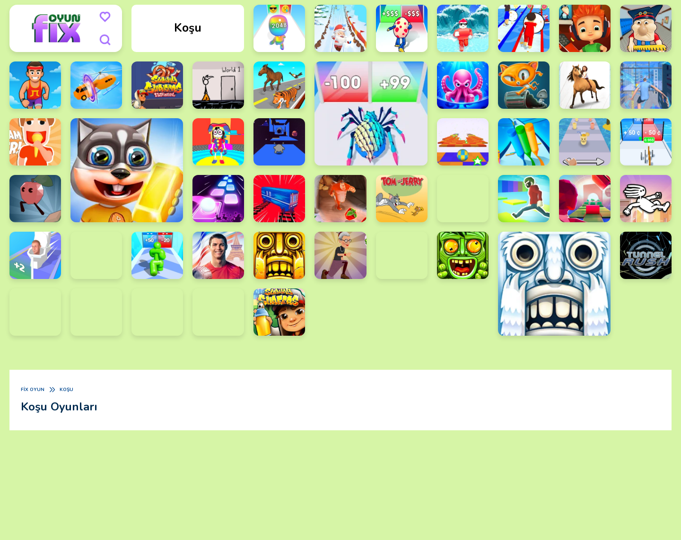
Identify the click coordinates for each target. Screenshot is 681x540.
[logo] (56, 28)
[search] (105, 39)
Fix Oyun (32, 389)
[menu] (105, 17)
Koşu (66, 389)
